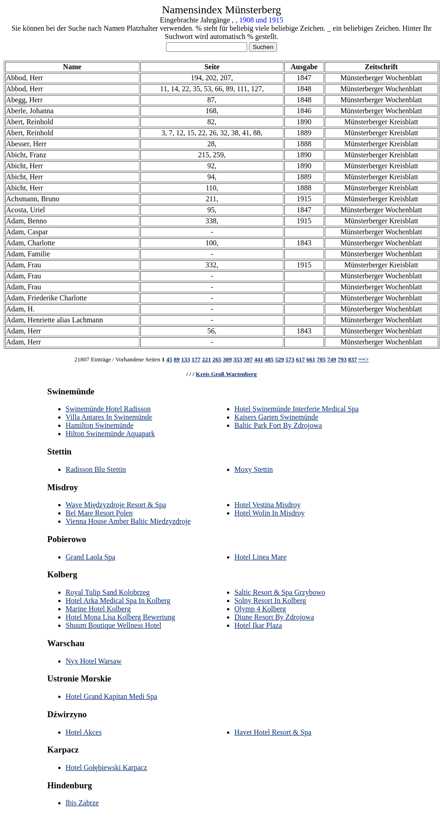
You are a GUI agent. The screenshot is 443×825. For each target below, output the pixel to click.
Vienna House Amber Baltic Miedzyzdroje (128, 521)
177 (196, 359)
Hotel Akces (84, 732)
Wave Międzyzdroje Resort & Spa (116, 505)
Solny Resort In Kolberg (270, 600)
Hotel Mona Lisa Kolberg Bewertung (120, 617)
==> (364, 359)
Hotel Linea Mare (260, 557)
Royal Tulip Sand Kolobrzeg (108, 592)
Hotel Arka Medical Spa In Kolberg (118, 600)
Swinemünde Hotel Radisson (108, 409)
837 (352, 359)
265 (217, 359)
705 (321, 359)
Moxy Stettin (253, 469)
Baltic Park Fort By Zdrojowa (278, 425)
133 (185, 359)
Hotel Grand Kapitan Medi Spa (111, 696)
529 (279, 359)
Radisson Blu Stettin (96, 469)
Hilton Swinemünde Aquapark (110, 433)
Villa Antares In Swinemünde (109, 417)
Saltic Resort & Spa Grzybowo (279, 592)
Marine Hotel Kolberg (98, 609)
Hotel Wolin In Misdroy (269, 513)
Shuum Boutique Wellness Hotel (113, 625)
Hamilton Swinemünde (99, 425)
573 (289, 359)
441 (258, 359)
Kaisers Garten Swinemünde (276, 417)
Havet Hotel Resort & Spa (272, 732)
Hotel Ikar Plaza (258, 625)
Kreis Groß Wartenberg (226, 374)
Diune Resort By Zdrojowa (274, 617)
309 (227, 359)
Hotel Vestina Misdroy (267, 505)
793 (342, 359)
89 (177, 359)
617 (300, 359)
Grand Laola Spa (90, 557)
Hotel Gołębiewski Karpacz (106, 767)
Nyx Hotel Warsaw (94, 661)
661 (311, 359)
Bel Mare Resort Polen (99, 513)
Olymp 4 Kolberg (260, 609)
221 (206, 359)
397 (248, 359)
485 (269, 359)
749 (331, 359)
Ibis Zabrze (82, 803)
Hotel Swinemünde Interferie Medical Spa (296, 409)
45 (169, 359)
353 (238, 359)
